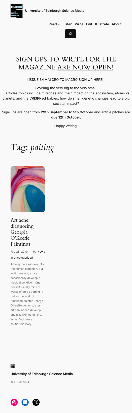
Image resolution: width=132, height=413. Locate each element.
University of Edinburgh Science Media (54, 11)
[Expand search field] (70, 33)
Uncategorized (23, 257)
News (41, 251)
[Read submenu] (59, 24)
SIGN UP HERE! (91, 80)
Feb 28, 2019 (19, 251)
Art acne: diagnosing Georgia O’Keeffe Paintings (22, 232)
